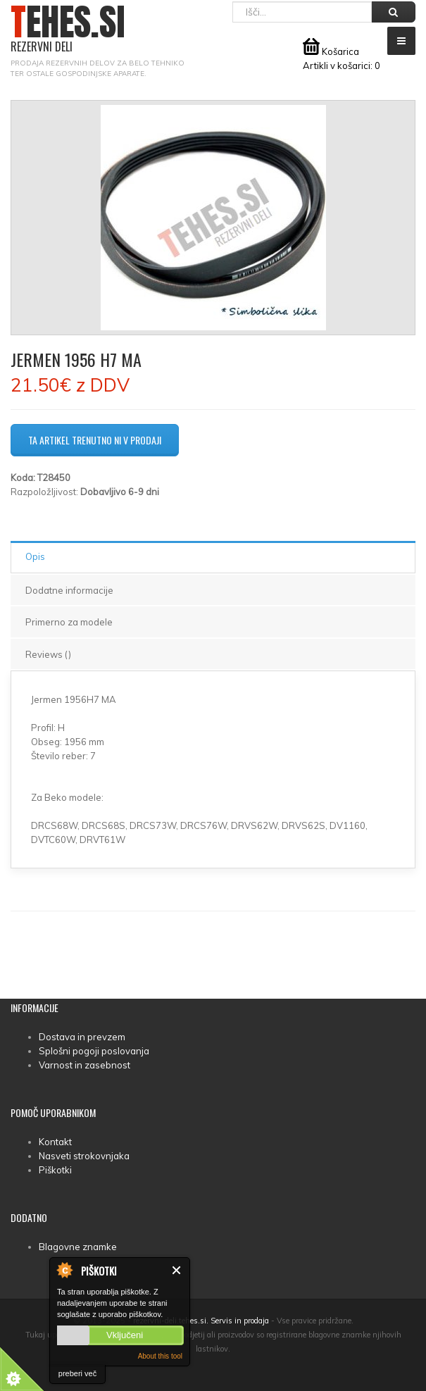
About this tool (160, 1356)
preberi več (77, 1373)
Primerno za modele (69, 622)
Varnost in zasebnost (84, 1065)
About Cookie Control (64, 1270)
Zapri (177, 1270)
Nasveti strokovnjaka (84, 1155)
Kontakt (55, 1141)
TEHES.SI (68, 29)
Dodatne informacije (69, 590)
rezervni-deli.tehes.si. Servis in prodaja (201, 1320)
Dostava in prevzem (82, 1036)
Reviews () (48, 654)
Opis (35, 556)
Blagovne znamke (78, 1246)
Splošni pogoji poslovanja (94, 1050)
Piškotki (55, 1169)
